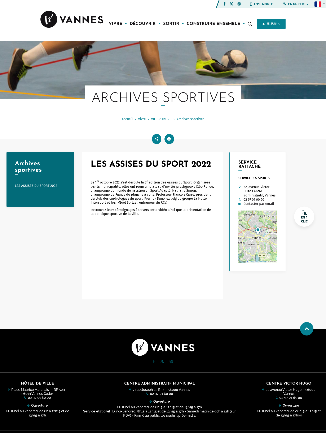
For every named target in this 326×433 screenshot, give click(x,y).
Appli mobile (261, 4)
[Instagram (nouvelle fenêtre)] (239, 5)
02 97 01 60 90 (253, 200)
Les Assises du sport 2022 (42, 186)
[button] (224, 4)
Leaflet (250, 262)
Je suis (271, 24)
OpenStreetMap (262, 262)
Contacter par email (258, 204)
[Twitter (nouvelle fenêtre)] (231, 4)
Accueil (127, 119)
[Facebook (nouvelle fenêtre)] (224, 5)
